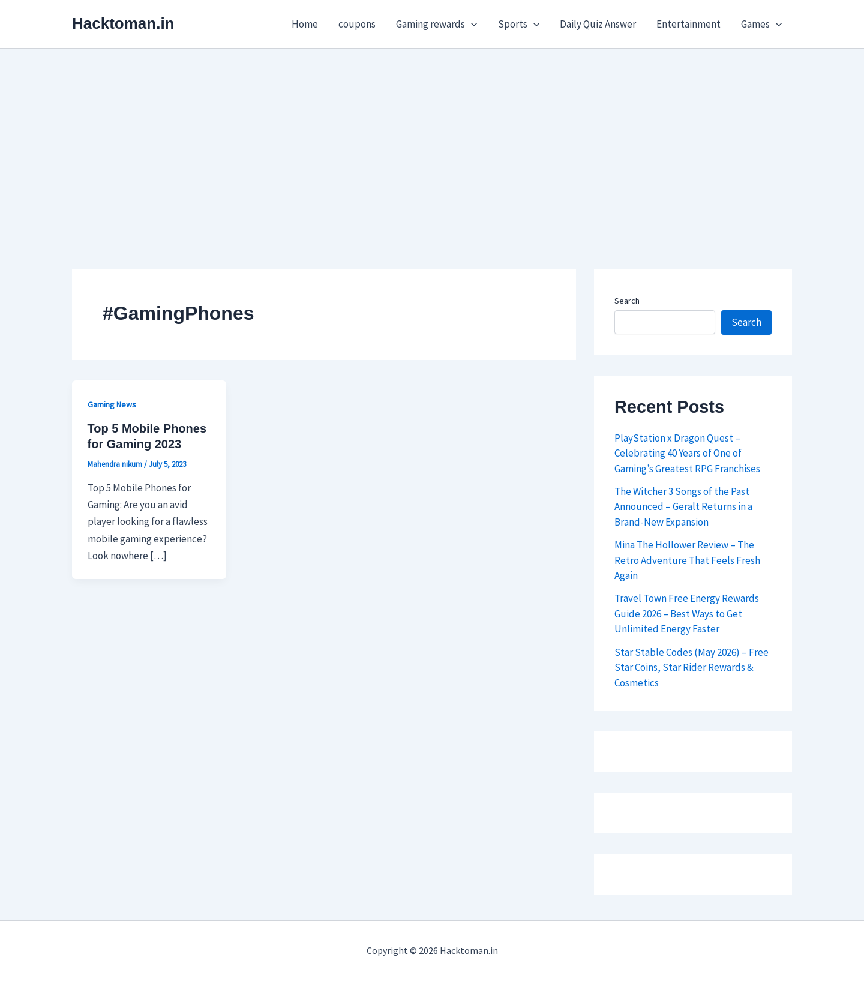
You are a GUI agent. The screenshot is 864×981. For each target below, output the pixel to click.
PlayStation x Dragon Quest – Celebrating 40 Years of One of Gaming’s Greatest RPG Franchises (687, 453)
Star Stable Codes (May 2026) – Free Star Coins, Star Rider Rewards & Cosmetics (691, 667)
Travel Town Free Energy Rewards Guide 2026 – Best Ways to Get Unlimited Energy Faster (686, 613)
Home (305, 24)
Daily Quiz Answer (598, 24)
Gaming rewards (436, 24)
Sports (518, 24)
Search (627, 300)
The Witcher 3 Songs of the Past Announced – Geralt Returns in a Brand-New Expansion (683, 507)
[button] (471, 24)
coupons (357, 24)
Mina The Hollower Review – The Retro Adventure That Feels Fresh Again (687, 560)
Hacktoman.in (123, 23)
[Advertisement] (432, 139)
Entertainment (688, 24)
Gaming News (112, 404)
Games (761, 24)
